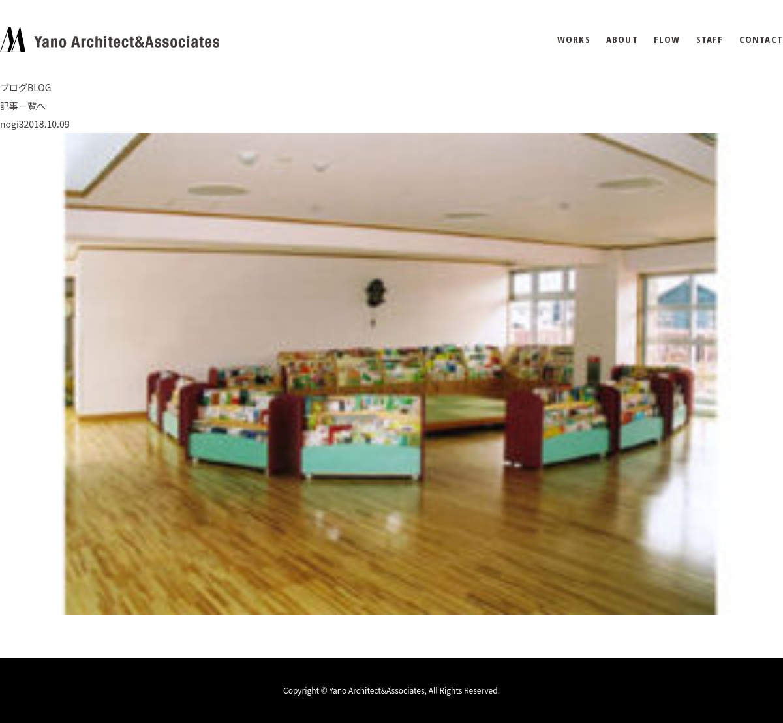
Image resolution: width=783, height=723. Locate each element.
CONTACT (761, 39)
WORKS (574, 39)
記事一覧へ (23, 105)
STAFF (710, 39)
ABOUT (622, 39)
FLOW (667, 39)
